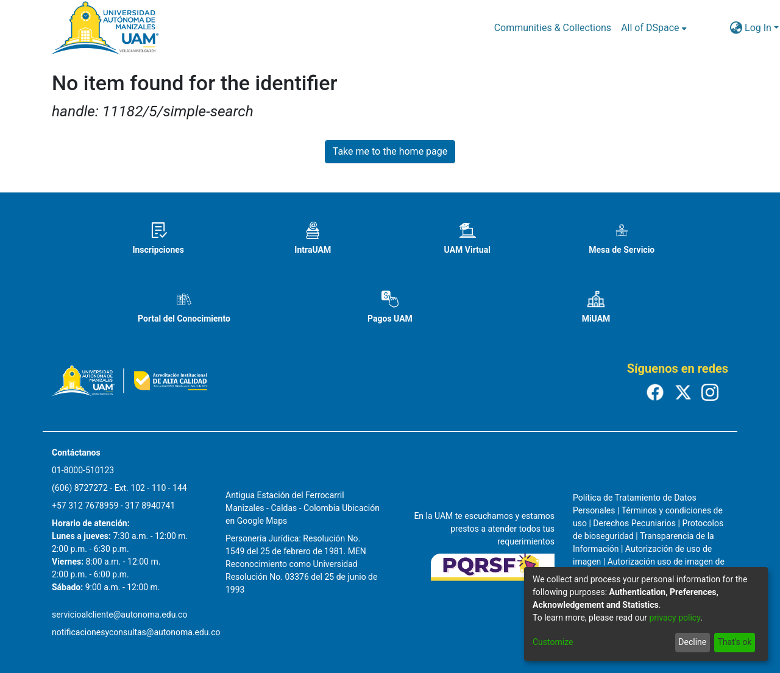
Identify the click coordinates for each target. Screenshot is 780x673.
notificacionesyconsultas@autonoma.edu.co (136, 632)
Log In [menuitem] (758, 27)
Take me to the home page (390, 151)
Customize (553, 642)
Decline (692, 642)
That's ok (734, 642)
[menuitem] (653, 28)
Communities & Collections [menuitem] (552, 27)
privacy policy (674, 617)
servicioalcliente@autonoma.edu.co (119, 614)
